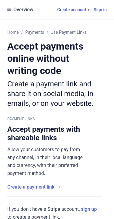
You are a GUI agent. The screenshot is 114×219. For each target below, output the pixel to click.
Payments (34, 32)
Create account (71, 9)
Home (13, 32)
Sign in (100, 9)
